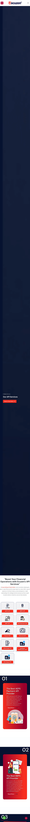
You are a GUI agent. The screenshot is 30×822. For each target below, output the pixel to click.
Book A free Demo (9, 401)
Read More (12, 708)
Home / (5, 394)
